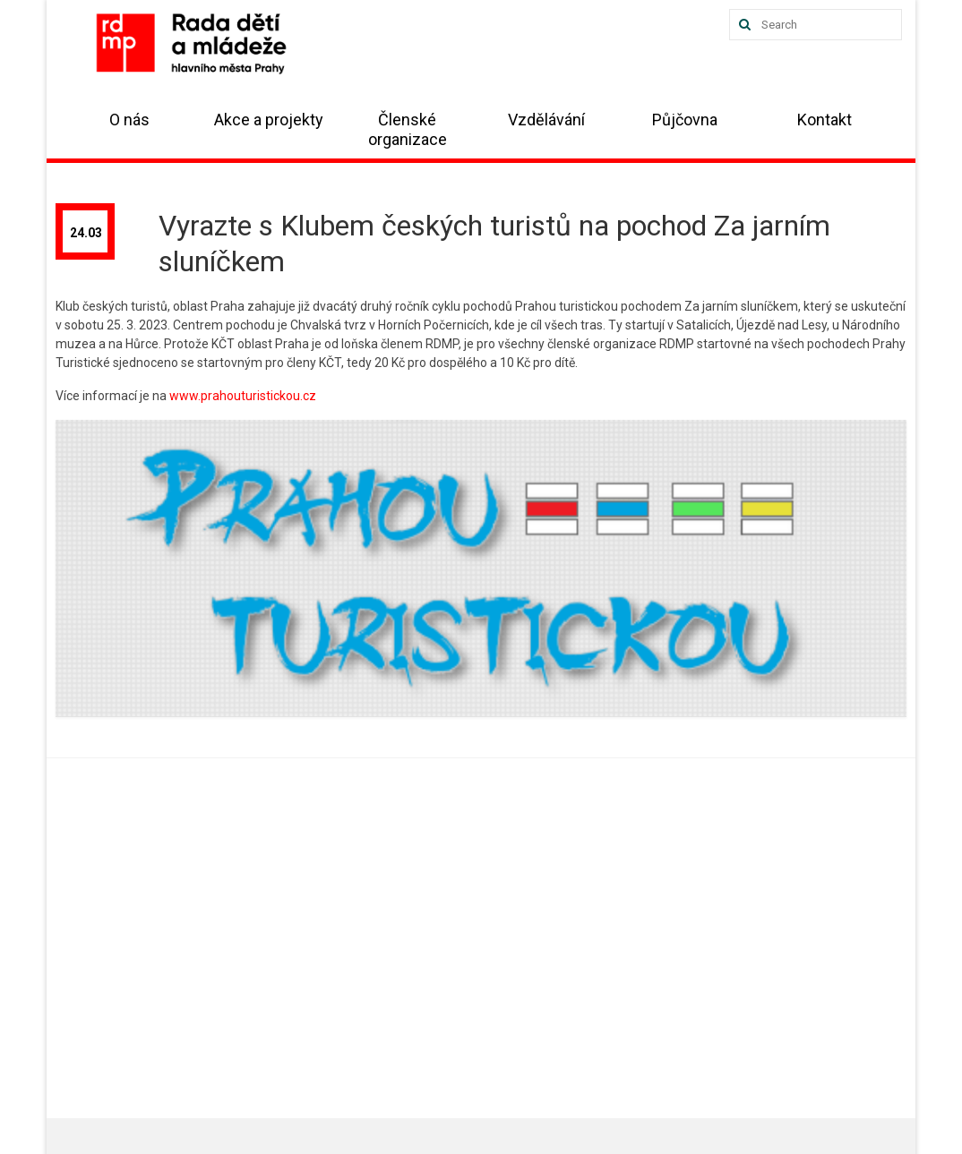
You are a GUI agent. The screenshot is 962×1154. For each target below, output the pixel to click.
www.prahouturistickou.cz (242, 396)
